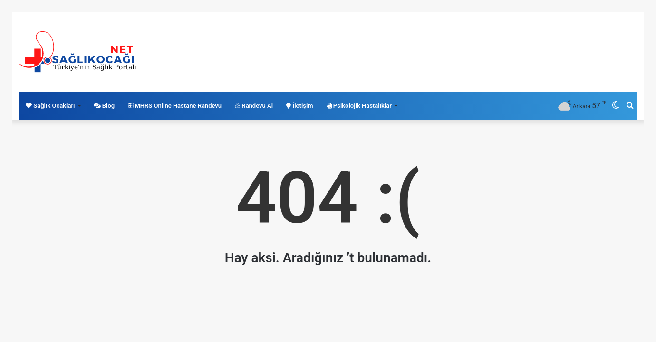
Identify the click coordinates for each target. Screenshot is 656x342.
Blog (104, 105)
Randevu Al (254, 105)
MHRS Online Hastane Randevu (175, 105)
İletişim (299, 105)
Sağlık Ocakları (50, 105)
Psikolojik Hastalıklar (359, 105)
